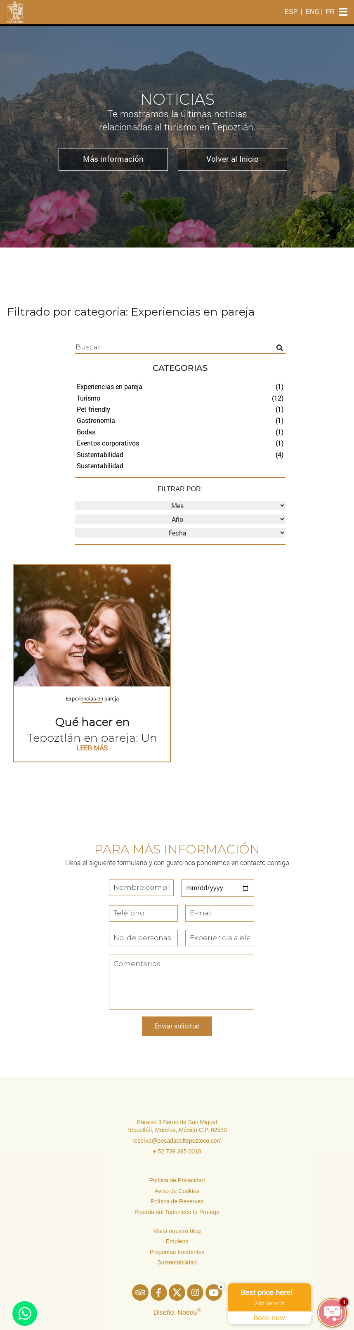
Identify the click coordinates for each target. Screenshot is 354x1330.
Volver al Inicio (232, 158)
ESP (290, 11)
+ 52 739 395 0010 (177, 1151)
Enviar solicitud (177, 1025)
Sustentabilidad (177, 1262)
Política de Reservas (177, 1201)
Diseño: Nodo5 (177, 1312)
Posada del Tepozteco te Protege (177, 1212)
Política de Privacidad (177, 1180)
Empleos (177, 1241)
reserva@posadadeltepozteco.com (177, 1140)
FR (330, 11)
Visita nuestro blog (177, 1231)
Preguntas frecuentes (176, 1252)
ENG (312, 11)
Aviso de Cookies (177, 1191)
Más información (113, 158)
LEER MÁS (92, 747)
